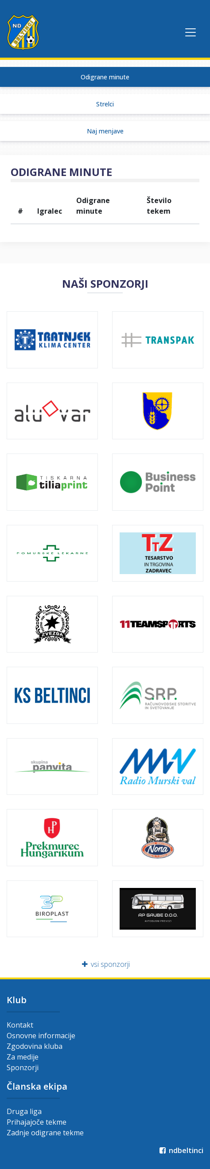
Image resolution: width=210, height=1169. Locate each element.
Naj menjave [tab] (105, 131)
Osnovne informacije (41, 1035)
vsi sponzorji (105, 964)
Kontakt (20, 1025)
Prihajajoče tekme (36, 1122)
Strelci (105, 104)
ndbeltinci (180, 1150)
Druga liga (24, 1111)
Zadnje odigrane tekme (45, 1133)
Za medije (23, 1057)
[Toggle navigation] (190, 32)
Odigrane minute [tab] (105, 77)
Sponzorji (23, 1067)
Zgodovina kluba (34, 1046)
